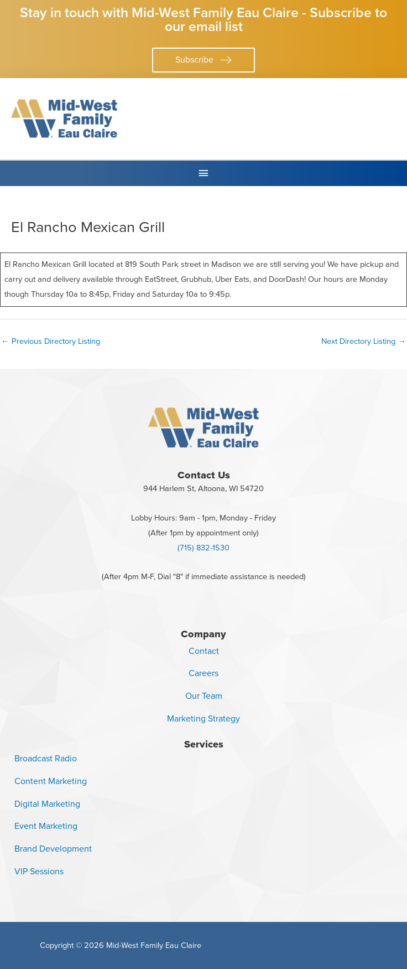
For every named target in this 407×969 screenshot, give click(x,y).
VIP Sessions (39, 871)
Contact (204, 651)
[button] (203, 60)
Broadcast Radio (45, 758)
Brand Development (53, 848)
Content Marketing (50, 781)
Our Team (203, 695)
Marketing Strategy (203, 718)
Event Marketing (45, 825)
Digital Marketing (47, 803)
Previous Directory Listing (50, 341)
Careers (203, 673)
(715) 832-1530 (203, 548)
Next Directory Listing (363, 341)
